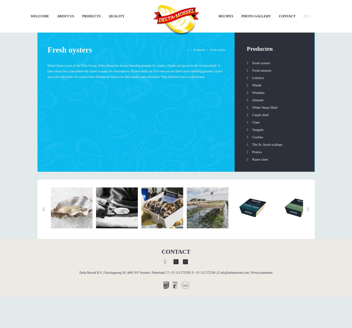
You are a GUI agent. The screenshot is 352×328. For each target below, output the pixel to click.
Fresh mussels (261, 70)
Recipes (226, 16)
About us (65, 16)
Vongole (258, 130)
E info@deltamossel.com (233, 278)
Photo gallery (256, 16)
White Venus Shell (264, 107)
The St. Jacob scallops (267, 144)
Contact (287, 16)
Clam (256, 122)
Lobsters (258, 78)
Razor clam (260, 159)
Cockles (257, 137)
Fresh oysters (261, 63)
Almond (258, 100)
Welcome (40, 16)
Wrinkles (258, 93)
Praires (257, 152)
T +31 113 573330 (178, 278)
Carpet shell (260, 115)
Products (91, 16)
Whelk (256, 85)
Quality (117, 16)
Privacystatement (262, 278)
